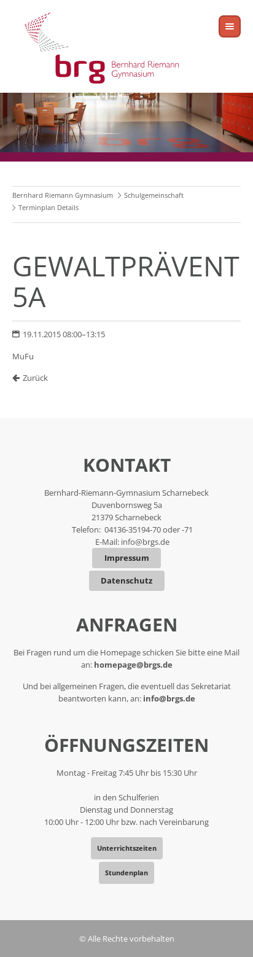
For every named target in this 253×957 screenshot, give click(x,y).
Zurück (35, 377)
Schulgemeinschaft (154, 195)
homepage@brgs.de (133, 664)
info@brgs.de (145, 541)
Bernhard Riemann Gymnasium (62, 195)
